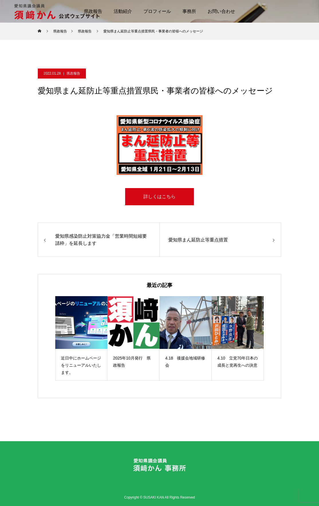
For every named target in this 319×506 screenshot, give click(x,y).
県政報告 (73, 73)
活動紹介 (123, 11)
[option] (81, 338)
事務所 (189, 11)
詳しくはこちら (159, 196)
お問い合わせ (221, 11)
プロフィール (157, 11)
